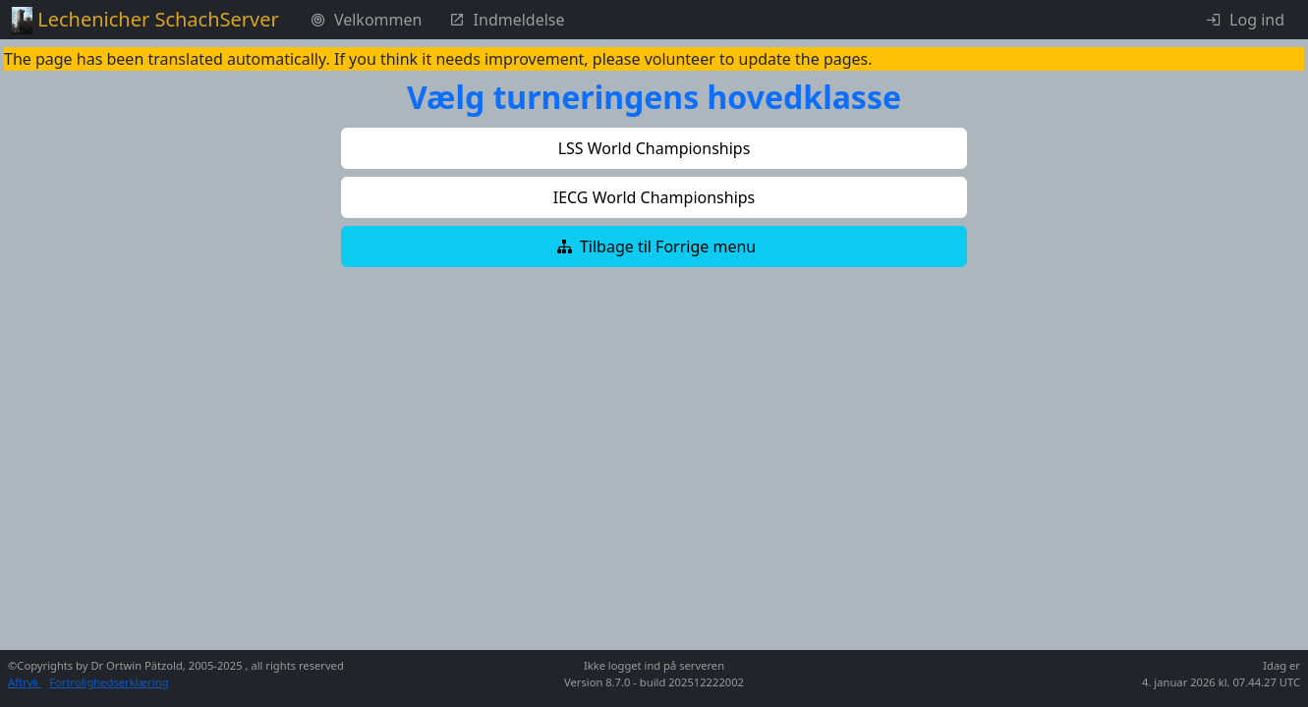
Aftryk (24, 682)
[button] (654, 148)
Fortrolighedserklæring (108, 682)
